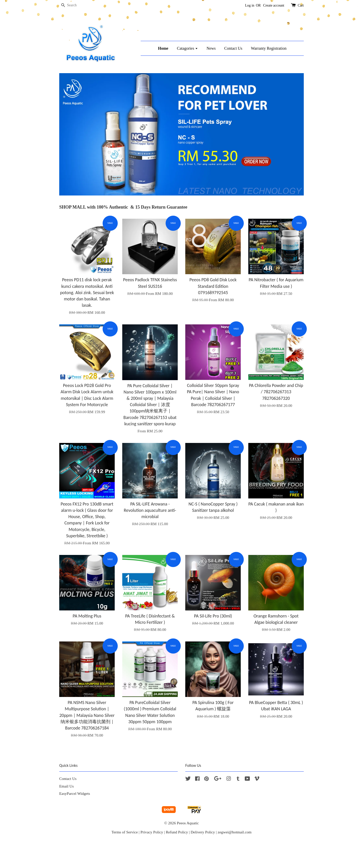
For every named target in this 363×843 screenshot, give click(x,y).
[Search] (74, 5)
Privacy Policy (151, 832)
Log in (249, 5)
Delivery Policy (203, 832)
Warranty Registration (268, 48)
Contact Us (233, 48)
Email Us (66, 786)
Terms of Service (124, 832)
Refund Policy (177, 832)
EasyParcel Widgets (74, 793)
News (211, 48)
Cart (301, 5)
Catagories (187, 48)
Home (163, 48)
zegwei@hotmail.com (234, 832)
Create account (273, 5)
